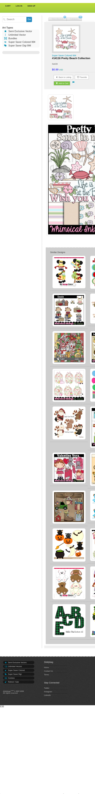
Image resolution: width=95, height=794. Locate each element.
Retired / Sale (11, 682)
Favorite (82, 77)
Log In (19, 6)
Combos (9, 678)
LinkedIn (47, 695)
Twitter (46, 688)
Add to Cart (61, 83)
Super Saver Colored (14, 670)
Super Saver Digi (13, 674)
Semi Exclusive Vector (18, 31)
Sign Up (31, 6)
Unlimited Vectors (13, 666)
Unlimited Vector (15, 35)
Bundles (10, 38)
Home (46, 667)
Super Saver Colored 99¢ (19, 42)
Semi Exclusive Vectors (15, 663)
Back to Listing (63, 77)
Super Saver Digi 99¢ (17, 45)
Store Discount (57, 19)
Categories (74, 19)
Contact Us (48, 671)
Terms (46, 675)
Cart (8, 6)
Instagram (48, 692)
